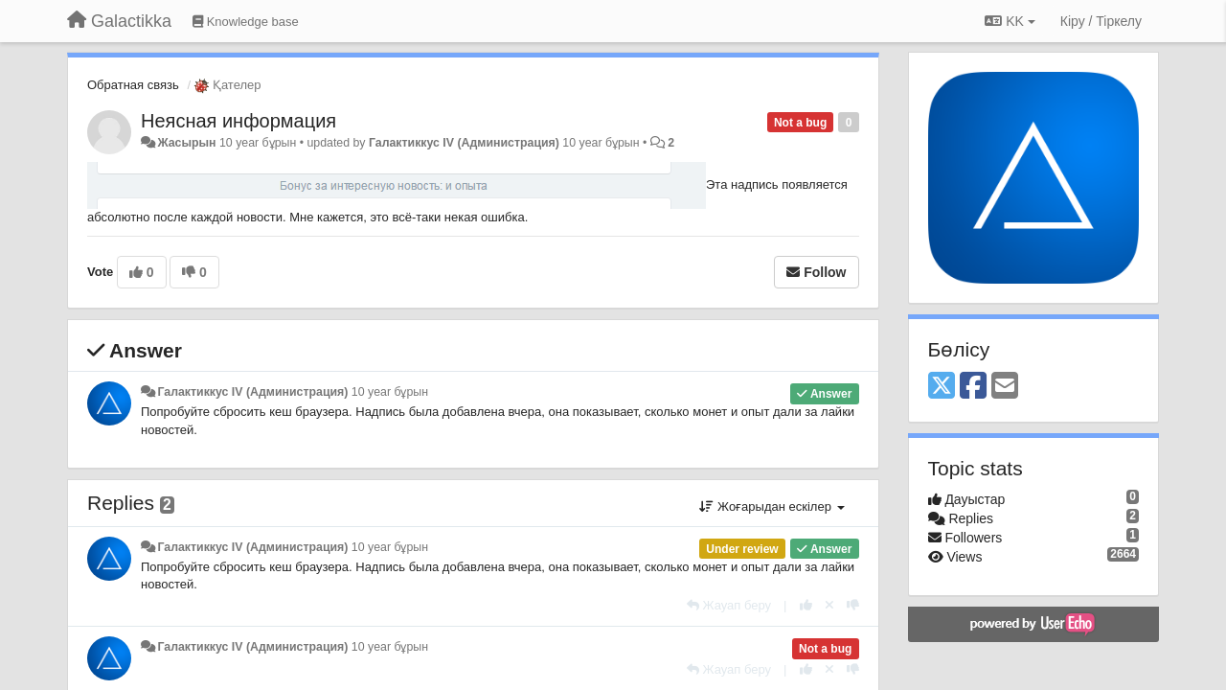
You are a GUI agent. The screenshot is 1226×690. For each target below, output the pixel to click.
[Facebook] (973, 386)
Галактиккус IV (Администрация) (464, 143)
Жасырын (186, 143)
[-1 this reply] (853, 605)
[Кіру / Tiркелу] (1101, 21)
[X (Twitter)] (941, 386)
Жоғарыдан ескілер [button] (771, 506)
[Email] (1004, 386)
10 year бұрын (390, 392)
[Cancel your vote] (829, 605)
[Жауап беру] (729, 605)
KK (1009, 21)
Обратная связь (133, 85)
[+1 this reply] (806, 605)
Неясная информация (238, 120)
